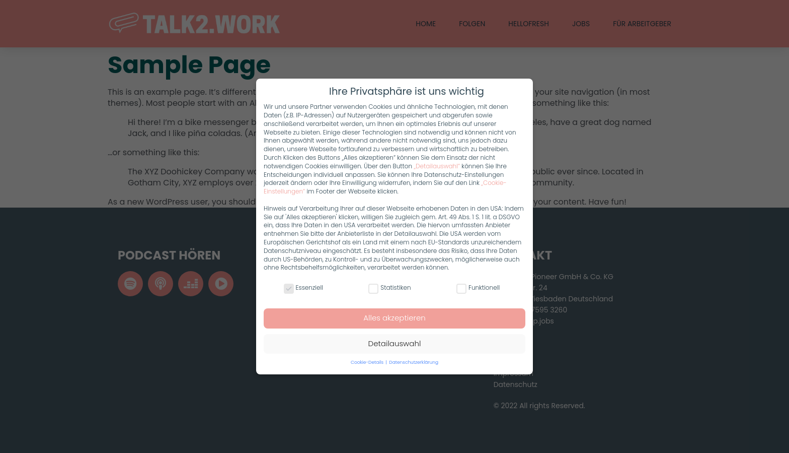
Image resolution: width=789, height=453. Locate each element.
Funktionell (478, 288)
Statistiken (389, 288)
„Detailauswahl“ (437, 166)
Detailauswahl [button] (394, 343)
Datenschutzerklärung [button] (413, 362)
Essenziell (303, 288)
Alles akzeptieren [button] (394, 317)
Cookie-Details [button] (368, 362)
